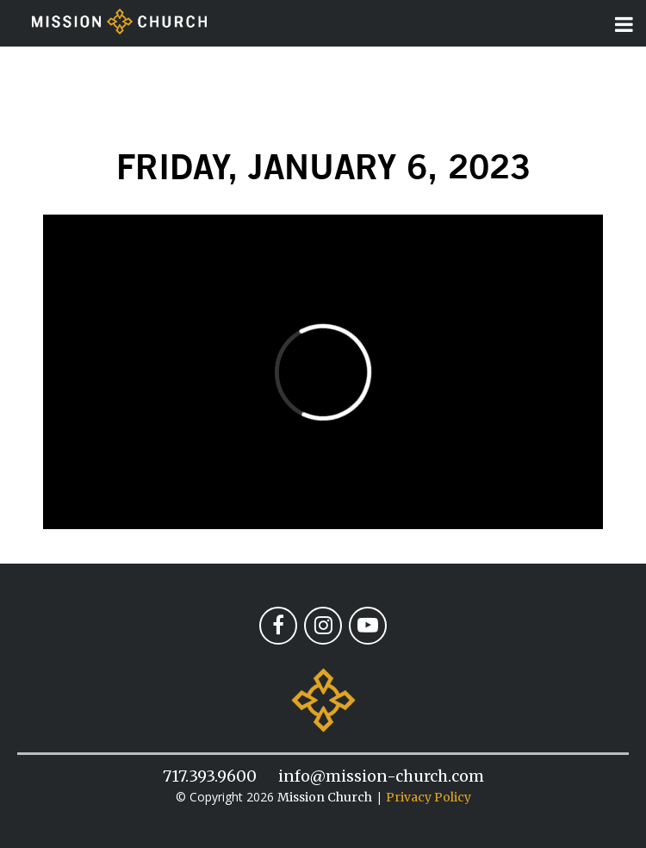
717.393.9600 (210, 776)
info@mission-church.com (381, 776)
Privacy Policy (428, 797)
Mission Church (324, 797)
